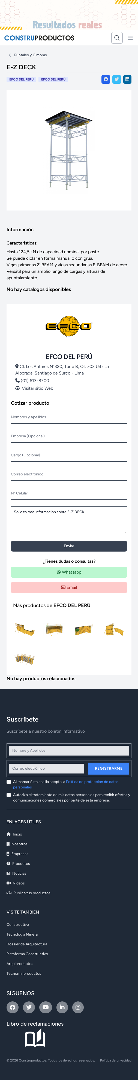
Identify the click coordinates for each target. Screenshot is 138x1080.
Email (69, 587)
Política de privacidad (115, 1060)
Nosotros (17, 844)
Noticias (16, 873)
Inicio (14, 834)
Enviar (69, 546)
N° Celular (19, 493)
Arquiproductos (20, 963)
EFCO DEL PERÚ (53, 79)
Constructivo (18, 924)
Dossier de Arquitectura (27, 944)
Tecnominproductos (24, 973)
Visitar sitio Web (34, 388)
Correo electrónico (27, 474)
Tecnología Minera (22, 934)
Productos (18, 863)
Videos (16, 883)
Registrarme (108, 768)
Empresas (17, 854)
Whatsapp (69, 572)
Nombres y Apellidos (28, 417)
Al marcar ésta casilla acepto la (66, 784)
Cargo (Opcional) (25, 455)
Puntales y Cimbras (30, 55)
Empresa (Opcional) (28, 436)
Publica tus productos (28, 893)
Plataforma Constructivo (27, 954)
